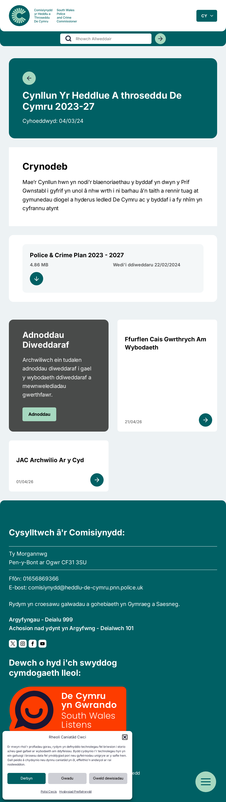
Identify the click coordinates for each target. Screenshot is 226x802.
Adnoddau (39, 414)
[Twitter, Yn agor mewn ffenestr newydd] (13, 644)
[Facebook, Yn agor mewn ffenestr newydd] (33, 644)
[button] (124, 737)
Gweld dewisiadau (108, 778)
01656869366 (41, 578)
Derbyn (26, 778)
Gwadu (67, 778)
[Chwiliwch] (160, 41)
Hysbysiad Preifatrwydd (75, 791)
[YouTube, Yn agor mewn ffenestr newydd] (42, 644)
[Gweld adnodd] (205, 420)
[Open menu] (205, 781)
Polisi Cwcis (49, 791)
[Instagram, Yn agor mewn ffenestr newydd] (23, 644)
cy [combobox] (204, 17)
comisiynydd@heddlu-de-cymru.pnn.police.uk (85, 587)
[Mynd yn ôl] (29, 78)
